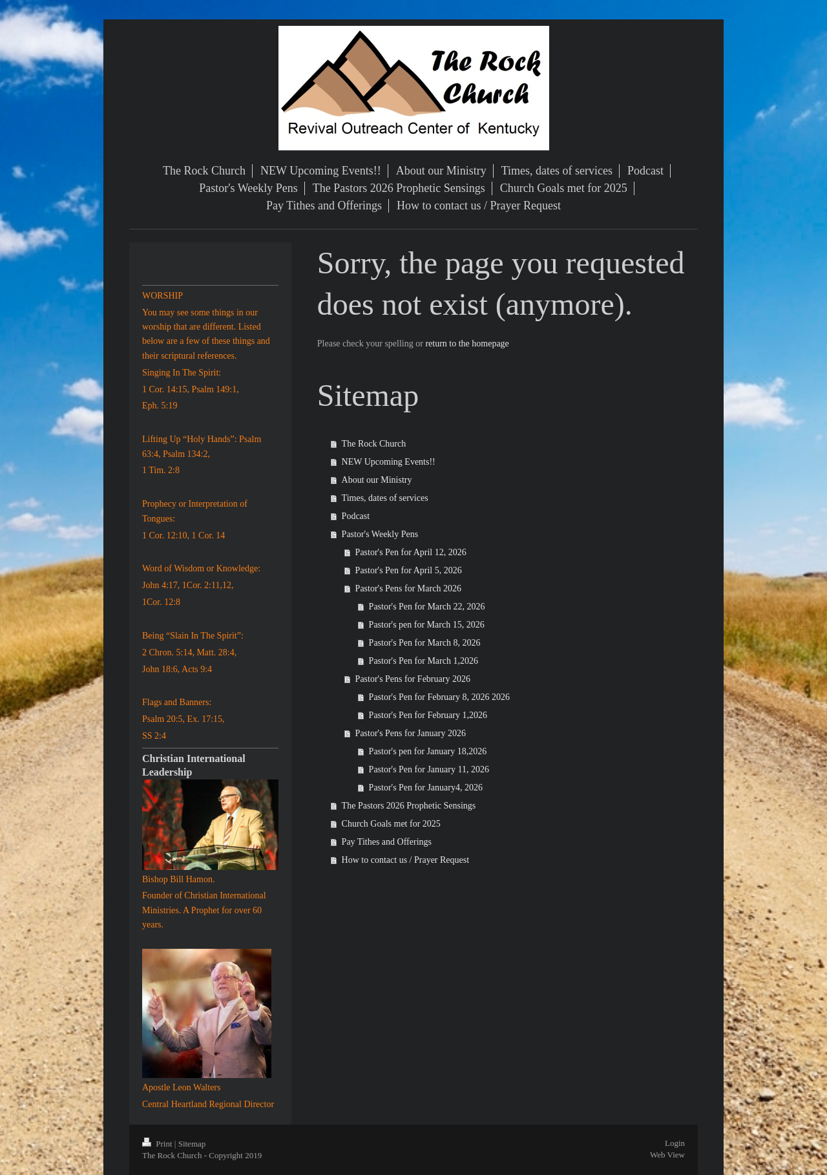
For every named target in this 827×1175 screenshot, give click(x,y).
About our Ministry (377, 480)
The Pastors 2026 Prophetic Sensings (409, 805)
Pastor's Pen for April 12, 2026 (410, 552)
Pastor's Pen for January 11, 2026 (429, 769)
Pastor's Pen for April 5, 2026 (408, 570)
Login (675, 1143)
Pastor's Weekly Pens (380, 534)
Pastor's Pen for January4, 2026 (426, 787)
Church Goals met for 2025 (391, 824)
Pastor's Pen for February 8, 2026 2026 (439, 697)
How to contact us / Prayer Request (406, 860)
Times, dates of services (385, 498)
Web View (667, 1154)
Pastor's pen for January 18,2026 (428, 751)
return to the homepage (466, 343)
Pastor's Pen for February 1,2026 (428, 715)
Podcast (356, 516)
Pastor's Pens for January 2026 (410, 733)
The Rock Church (374, 444)
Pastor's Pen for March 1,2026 (423, 661)
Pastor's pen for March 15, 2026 (427, 625)
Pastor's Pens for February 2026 (412, 679)
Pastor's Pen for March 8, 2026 (425, 643)
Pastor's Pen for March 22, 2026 (427, 606)
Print (158, 1144)
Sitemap (192, 1144)
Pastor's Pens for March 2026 (408, 588)
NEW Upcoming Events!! (388, 462)
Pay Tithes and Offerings (387, 842)
